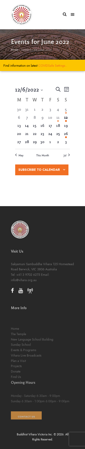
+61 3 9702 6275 (28, 283)
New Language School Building (32, 370)
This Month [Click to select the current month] (42, 155)
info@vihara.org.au (23, 288)
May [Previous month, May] (19, 155)
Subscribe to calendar (39, 170)
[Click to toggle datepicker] (29, 89)
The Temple (18, 365)
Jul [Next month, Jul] (67, 155)
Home (15, 50)
